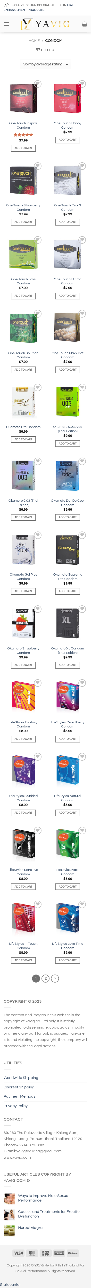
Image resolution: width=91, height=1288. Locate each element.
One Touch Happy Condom (67, 125)
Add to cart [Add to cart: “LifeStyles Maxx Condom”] (67, 886)
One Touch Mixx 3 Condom (67, 207)
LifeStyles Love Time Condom (67, 946)
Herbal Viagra (30, 1228)
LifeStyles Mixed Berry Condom (67, 724)
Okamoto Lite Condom (23, 427)
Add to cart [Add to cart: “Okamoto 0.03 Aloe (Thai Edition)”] (67, 443)
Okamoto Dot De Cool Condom (67, 503)
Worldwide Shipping (21, 1078)
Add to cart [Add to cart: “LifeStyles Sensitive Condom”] (23, 886)
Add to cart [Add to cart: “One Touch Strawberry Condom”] (23, 222)
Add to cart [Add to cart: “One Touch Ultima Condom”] (67, 296)
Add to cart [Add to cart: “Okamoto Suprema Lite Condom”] (67, 591)
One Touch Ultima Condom (67, 281)
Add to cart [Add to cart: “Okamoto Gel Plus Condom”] (23, 591)
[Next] (55, 979)
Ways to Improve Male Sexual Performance (43, 1198)
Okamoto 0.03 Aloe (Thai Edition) (67, 429)
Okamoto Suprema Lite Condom (67, 577)
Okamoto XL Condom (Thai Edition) (67, 651)
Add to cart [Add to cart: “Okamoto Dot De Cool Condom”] (67, 517)
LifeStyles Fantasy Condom (23, 724)
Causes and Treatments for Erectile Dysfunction (49, 1214)
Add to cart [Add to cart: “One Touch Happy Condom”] (67, 140)
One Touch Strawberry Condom (23, 207)
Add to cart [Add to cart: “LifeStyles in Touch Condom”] (23, 960)
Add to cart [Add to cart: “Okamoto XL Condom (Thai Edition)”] (67, 665)
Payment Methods (19, 1096)
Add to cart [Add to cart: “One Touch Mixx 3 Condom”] (67, 222)
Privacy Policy (16, 1106)
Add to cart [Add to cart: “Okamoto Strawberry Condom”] (23, 665)
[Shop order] (45, 64)
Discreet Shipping (19, 1087)
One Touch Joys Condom (23, 281)
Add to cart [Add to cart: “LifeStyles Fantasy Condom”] (23, 739)
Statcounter (10, 1285)
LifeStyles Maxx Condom (67, 872)
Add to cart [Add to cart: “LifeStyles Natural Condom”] (67, 813)
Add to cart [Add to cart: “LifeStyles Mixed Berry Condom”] (67, 739)
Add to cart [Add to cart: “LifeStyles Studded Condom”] (23, 813)
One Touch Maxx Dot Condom (67, 355)
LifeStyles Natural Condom (67, 798)
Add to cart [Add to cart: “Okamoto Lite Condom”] (23, 439)
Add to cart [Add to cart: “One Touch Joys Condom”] (23, 296)
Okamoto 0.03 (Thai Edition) (23, 503)
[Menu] (6, 24)
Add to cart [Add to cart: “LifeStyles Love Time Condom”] (67, 960)
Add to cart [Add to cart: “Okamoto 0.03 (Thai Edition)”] (23, 517)
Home (34, 41)
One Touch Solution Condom (23, 355)
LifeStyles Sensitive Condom (23, 872)
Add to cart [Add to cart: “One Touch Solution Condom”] (23, 369)
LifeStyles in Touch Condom (23, 946)
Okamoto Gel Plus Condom (23, 577)
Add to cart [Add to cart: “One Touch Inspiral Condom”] (23, 148)
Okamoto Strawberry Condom (23, 651)
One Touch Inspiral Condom (23, 125)
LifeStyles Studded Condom (23, 798)
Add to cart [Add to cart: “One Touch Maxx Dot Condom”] (67, 369)
